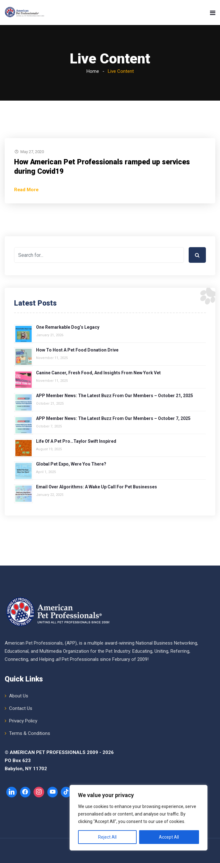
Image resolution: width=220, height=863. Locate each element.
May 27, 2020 (32, 151)
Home (92, 71)
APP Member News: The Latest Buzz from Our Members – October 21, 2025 (114, 395)
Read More (26, 189)
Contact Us (20, 708)
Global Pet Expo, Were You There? (71, 463)
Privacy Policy (23, 721)
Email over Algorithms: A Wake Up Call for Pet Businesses (96, 486)
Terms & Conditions (29, 733)
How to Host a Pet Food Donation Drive (77, 349)
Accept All (169, 837)
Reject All (107, 837)
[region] (138, 818)
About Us (18, 696)
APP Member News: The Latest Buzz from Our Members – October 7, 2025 (113, 418)
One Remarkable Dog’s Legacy (67, 327)
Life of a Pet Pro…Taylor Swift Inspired (76, 441)
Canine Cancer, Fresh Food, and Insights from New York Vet (98, 372)
